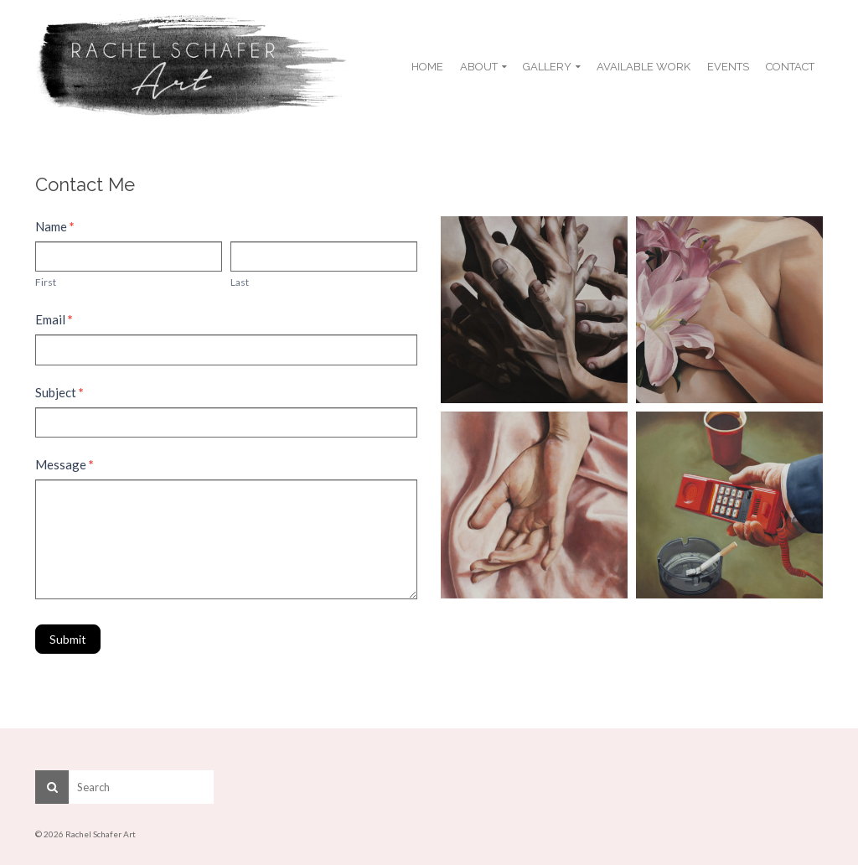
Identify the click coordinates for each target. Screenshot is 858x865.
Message (64, 464)
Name (55, 226)
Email (54, 319)
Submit (67, 639)
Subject (59, 392)
